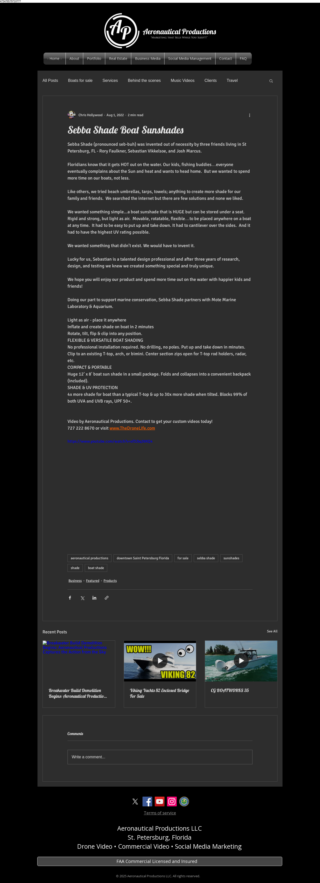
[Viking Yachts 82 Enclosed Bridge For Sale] (160, 661)
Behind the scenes (144, 80)
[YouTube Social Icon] (159, 801)
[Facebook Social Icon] (147, 801)
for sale (183, 558)
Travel (232, 80)
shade (75, 568)
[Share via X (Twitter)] (82, 597)
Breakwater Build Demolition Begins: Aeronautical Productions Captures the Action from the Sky (78, 693)
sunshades (231, 558)
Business (75, 581)
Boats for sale (80, 80)
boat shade (96, 568)
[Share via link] (106, 597)
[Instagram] (172, 801)
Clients (210, 80)
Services (110, 80)
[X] (135, 801)
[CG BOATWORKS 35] (241, 661)
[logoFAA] (184, 801)
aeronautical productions (89, 558)
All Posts (50, 80)
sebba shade (206, 558)
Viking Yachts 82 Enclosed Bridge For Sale (159, 693)
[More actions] (249, 115)
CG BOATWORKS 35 (230, 690)
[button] (271, 81)
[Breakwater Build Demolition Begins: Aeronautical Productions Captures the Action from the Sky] (79, 661)
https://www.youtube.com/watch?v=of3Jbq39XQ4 (110, 441)
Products (110, 581)
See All (272, 631)
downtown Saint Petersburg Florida (143, 558)
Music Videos (182, 80)
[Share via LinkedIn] (94, 597)
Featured (92, 581)
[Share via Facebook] (70, 597)
